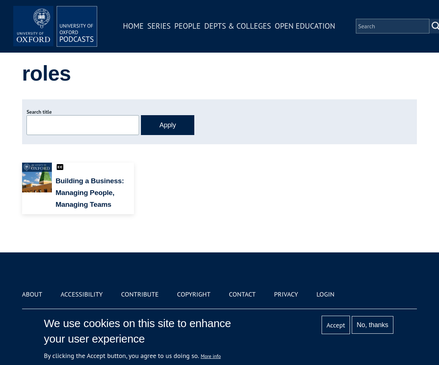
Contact (242, 294)
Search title (39, 112)
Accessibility (82, 294)
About (32, 294)
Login (325, 294)
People (190, 27)
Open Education (307, 27)
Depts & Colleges (239, 27)
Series (161, 27)
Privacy (286, 294)
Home (135, 27)
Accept (335, 325)
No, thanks (372, 325)
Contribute (140, 294)
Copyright (193, 294)
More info (211, 356)
